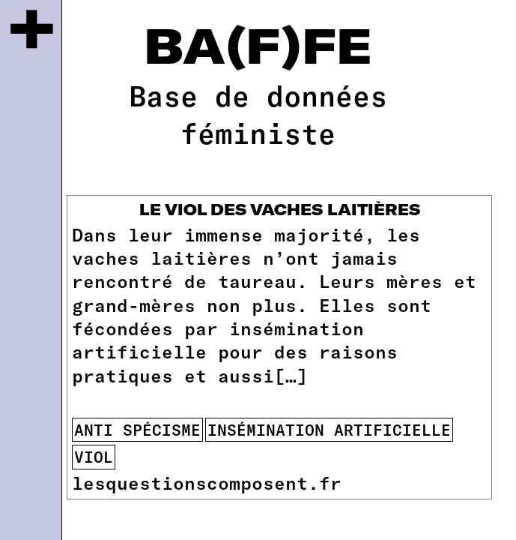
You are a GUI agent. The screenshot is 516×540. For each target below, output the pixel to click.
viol (93, 456)
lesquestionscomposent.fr (207, 483)
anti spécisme (137, 429)
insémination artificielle (329, 429)
